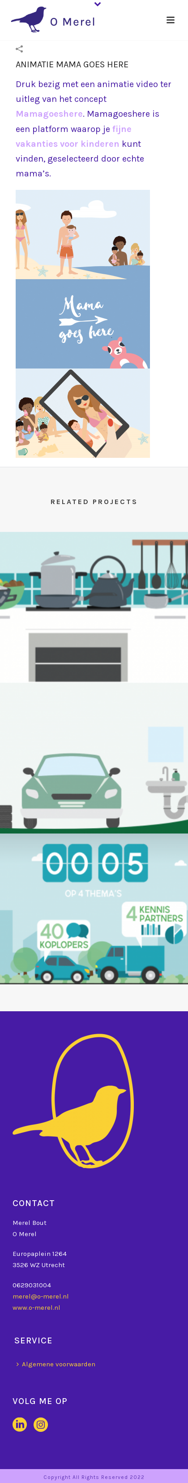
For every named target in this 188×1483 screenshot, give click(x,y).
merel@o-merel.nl (41, 1296)
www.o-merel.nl (36, 1307)
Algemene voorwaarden (56, 1364)
